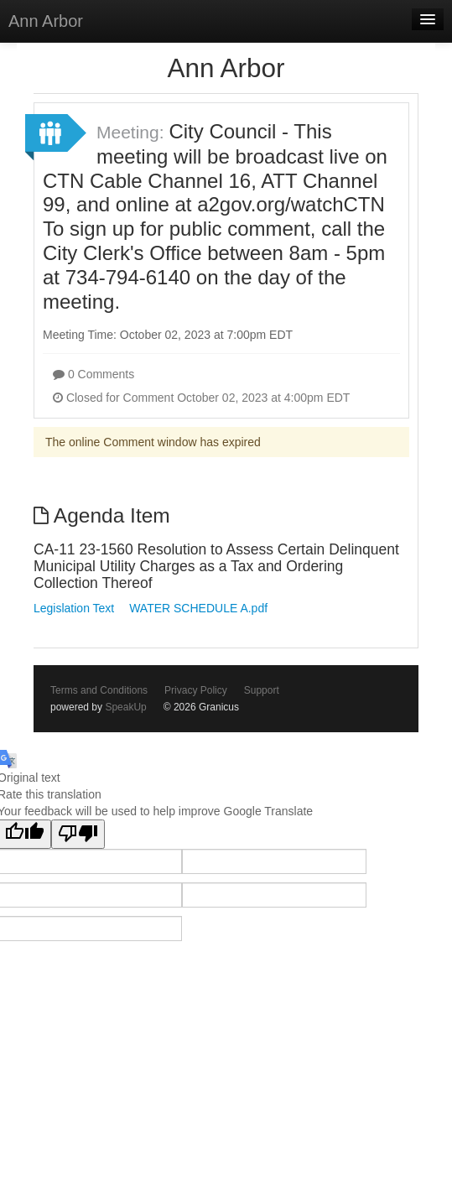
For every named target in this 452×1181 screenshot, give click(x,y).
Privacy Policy (195, 690)
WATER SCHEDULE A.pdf (198, 608)
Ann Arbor (45, 21)
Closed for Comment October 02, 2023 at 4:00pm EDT (201, 397)
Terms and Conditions (99, 690)
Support (261, 690)
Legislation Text (74, 608)
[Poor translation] (78, 834)
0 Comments (93, 374)
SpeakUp (125, 707)
